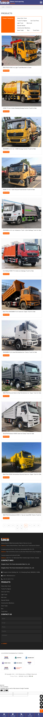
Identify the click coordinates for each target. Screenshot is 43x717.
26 (9, 525)
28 (17, 525)
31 (30, 525)
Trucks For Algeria (22, 20)
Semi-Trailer (20, 30)
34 (17, 528)
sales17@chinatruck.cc (9, 575)
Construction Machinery (23, 28)
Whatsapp (13, 715)
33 (38, 525)
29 (21, 525)
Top (39, 715)
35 (21, 528)
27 (13, 525)
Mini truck (29, 23)
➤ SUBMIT (4, 643)
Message (30, 715)
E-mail (4, 715)
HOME (3, 7)
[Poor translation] (6, 690)
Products (9, 7)
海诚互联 (26, 676)
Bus (28, 30)
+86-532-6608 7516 (8, 579)
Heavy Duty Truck (22, 18)
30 (25, 525)
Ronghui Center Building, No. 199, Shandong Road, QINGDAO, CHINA (21, 572)
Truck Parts (36, 30)
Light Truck (20, 23)
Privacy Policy (13, 676)
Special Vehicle (21, 25)
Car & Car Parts (34, 20)
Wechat (21, 715)
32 (34, 525)
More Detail (6, 70)
